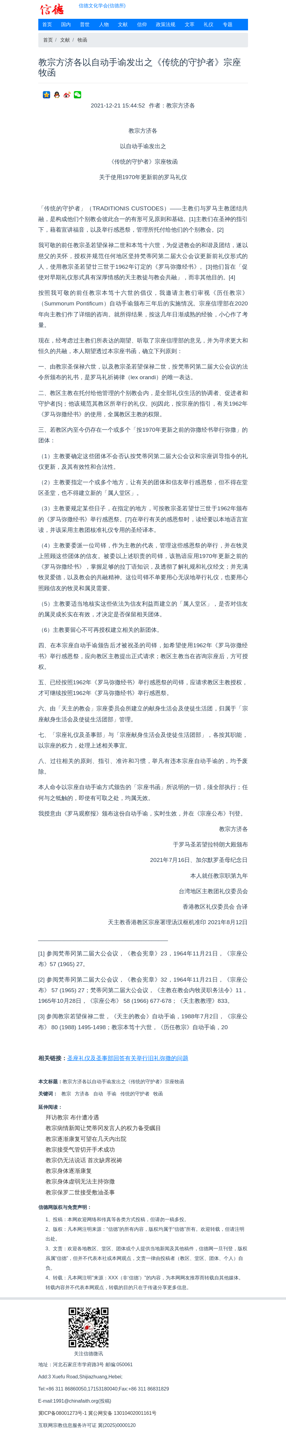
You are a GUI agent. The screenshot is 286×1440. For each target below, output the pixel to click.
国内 (66, 24)
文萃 (190, 24)
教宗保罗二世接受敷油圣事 (80, 1192)
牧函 (82, 40)
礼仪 (208, 24)
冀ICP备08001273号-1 (62, 1413)
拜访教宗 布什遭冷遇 (72, 1117)
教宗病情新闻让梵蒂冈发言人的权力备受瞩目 (103, 1128)
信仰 (142, 24)
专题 (228, 24)
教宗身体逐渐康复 (69, 1171)
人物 (104, 24)
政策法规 (165, 24)
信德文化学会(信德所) (102, 5)
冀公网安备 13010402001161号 (122, 1413)
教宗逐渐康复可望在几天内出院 (86, 1139)
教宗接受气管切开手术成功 (80, 1149)
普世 (85, 24)
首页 (47, 24)
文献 (123, 24)
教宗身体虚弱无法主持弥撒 (80, 1181)
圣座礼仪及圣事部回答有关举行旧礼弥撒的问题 (127, 1058)
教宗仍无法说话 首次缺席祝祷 (84, 1160)
